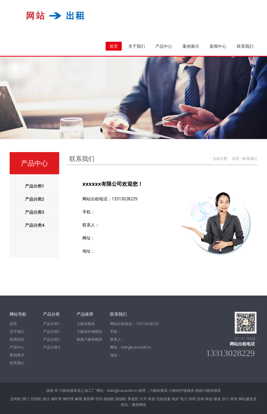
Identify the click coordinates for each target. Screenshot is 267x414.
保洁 (46, 398)
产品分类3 (51, 339)
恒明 (192, 398)
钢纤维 (56, 398)
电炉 (175, 398)
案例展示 (191, 46)
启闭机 (15, 398)
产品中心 (163, 46)
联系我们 (245, 46)
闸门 (25, 398)
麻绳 (78, 398)
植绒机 (109, 398)
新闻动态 (17, 339)
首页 (114, 46)
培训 (98, 398)
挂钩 (200, 398)
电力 (183, 398)
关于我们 (136, 46)
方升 (143, 398)
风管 (151, 398)
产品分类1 (51, 323)
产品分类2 (51, 331)
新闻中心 (218, 46)
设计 (225, 398)
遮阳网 (88, 398)
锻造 (217, 398)
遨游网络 (139, 404)
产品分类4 (51, 347)
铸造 (209, 398)
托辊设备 (163, 398)
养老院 (133, 398)
